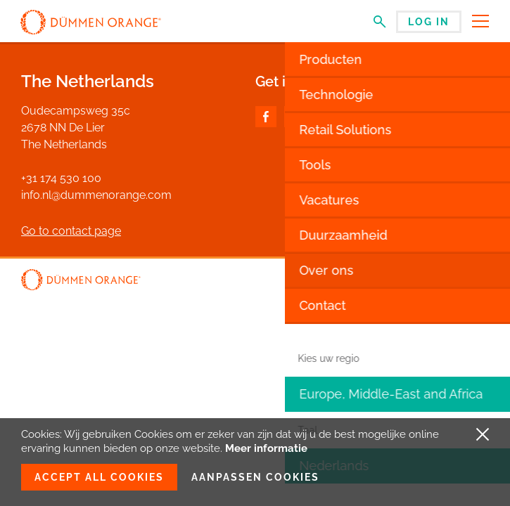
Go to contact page (71, 231)
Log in (429, 21)
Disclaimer (421, 281)
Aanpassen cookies (255, 477)
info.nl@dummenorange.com (96, 195)
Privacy (472, 281)
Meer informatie (266, 448)
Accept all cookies (99, 477)
